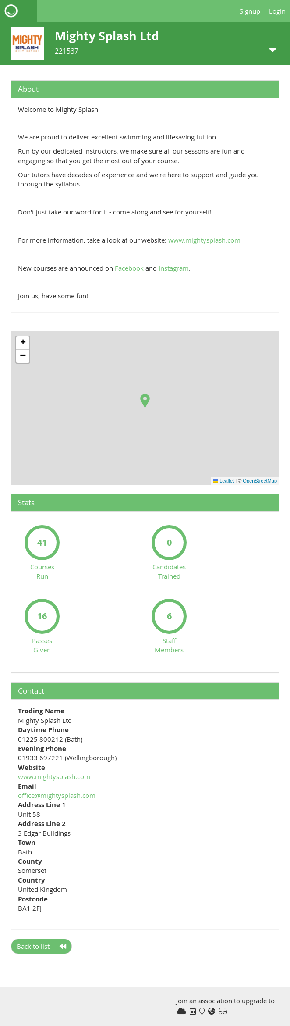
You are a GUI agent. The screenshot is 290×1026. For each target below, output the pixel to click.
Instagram (174, 268)
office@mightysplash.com (56, 795)
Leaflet (223, 480)
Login (277, 11)
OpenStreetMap (260, 480)
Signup (250, 11)
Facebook (129, 268)
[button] (145, 401)
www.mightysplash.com (204, 240)
